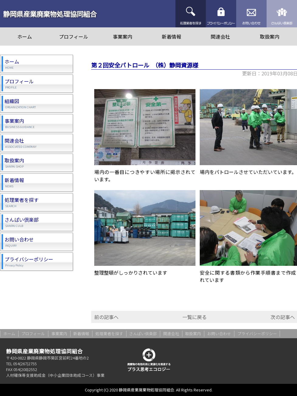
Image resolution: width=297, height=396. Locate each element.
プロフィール (73, 36)
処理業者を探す (190, 13)
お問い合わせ (251, 13)
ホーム (24, 36)
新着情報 (171, 36)
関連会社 (220, 36)
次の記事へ (283, 317)
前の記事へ (106, 317)
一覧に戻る (194, 317)
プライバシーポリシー (221, 13)
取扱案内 (269, 36)
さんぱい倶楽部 (282, 13)
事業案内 (122, 36)
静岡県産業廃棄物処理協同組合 (50, 14)
